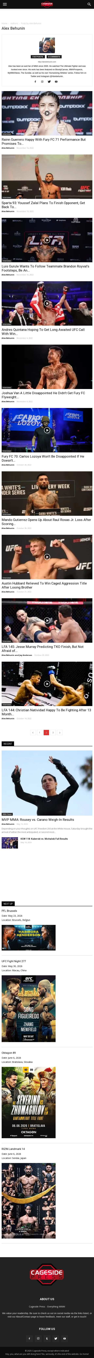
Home (4, 23)
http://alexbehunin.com (47, 62)
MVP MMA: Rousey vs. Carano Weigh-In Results (38, 820)
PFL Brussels (9, 910)
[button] (89, 4)
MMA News (7, 814)
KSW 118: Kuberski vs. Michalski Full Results (44, 839)
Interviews (7, 134)
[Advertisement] (47, 14)
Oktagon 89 (9, 1052)
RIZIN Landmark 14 (13, 1149)
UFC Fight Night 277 (14, 961)
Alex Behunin (8, 148)
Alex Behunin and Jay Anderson (17, 655)
